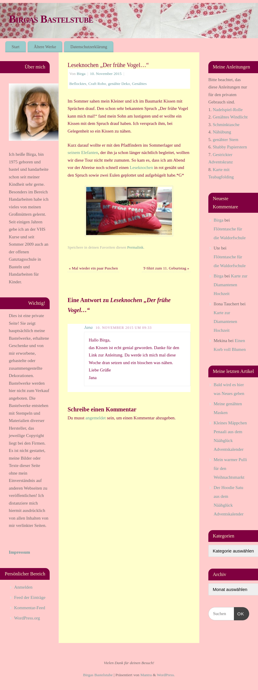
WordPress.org (27, 618)
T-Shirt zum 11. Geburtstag (166, 268)
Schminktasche (226, 124)
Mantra (146, 675)
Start (15, 46)
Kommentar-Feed (29, 607)
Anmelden (23, 587)
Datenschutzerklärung (89, 46)
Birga (81, 73)
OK (239, 613)
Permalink (135, 247)
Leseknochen (142, 167)
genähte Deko (119, 83)
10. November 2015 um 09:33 (124, 328)
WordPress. (166, 675)
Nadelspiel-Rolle (228, 109)
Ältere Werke (45, 46)
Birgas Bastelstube (51, 19)
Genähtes (139, 83)
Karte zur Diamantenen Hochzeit (230, 285)
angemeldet (96, 418)
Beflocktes (77, 83)
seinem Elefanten (83, 152)
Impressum (19, 552)
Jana (88, 327)
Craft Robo (97, 83)
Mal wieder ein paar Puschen (93, 268)
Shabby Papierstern (230, 147)
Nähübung (222, 132)
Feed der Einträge (30, 597)
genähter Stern (225, 139)
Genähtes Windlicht (230, 117)
